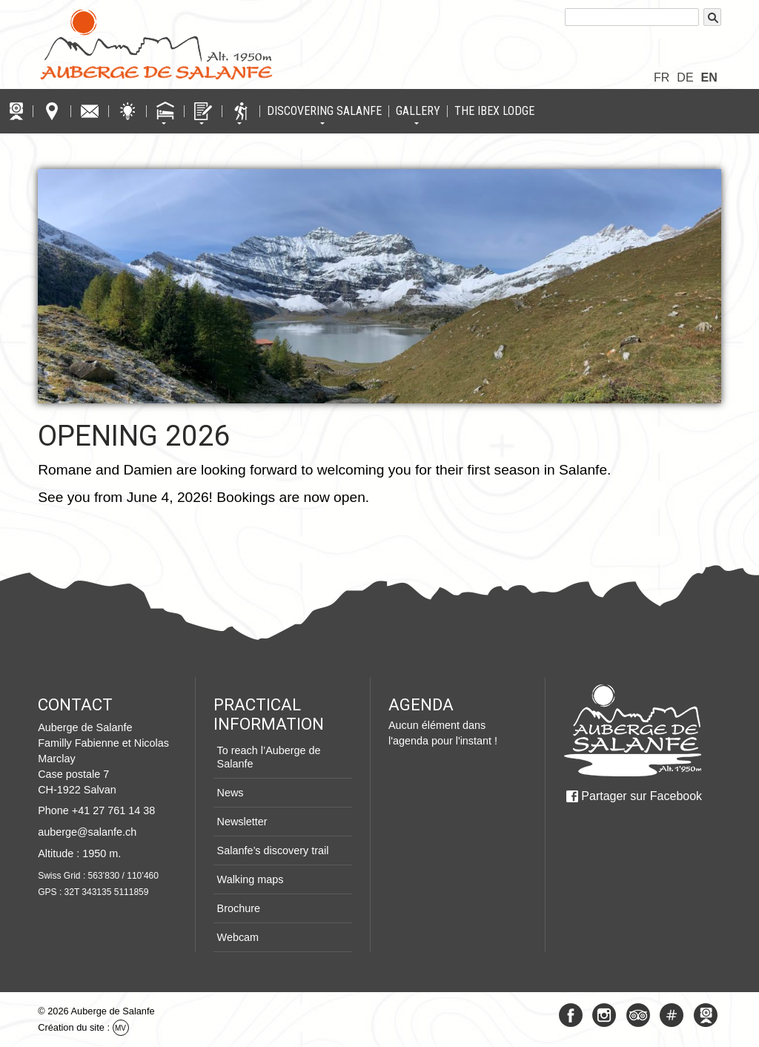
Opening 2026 (134, 435)
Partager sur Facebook (641, 796)
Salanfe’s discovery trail (273, 850)
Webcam (238, 937)
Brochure (238, 908)
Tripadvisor (638, 1015)
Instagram (604, 1015)
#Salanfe (671, 1015)
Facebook (571, 1015)
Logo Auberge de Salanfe (156, 44)
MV (120, 1028)
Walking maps (250, 879)
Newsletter (242, 822)
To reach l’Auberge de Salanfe (269, 757)
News (230, 793)
